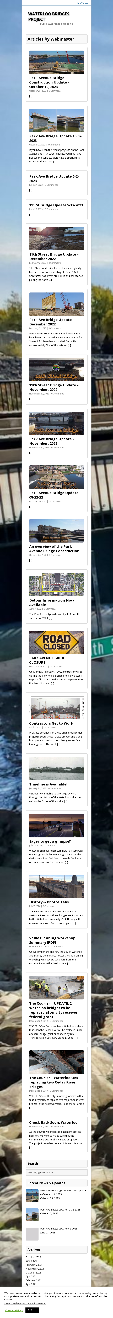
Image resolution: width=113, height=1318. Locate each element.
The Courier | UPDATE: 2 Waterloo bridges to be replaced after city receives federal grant (53, 1010)
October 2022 (33, 1272)
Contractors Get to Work (51, 723)
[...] (30, 96)
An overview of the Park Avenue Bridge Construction (54, 548)
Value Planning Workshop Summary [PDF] (52, 940)
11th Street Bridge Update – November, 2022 (54, 387)
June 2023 (31, 1261)
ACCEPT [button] (32, 1310)
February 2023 (34, 1264)
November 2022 (35, 1268)
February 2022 (34, 1280)
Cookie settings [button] (14, 1310)
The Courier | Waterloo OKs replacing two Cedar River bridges (53, 1082)
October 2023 (33, 1257)
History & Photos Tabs (49, 902)
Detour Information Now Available (51, 602)
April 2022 (31, 1276)
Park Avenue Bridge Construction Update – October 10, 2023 (49, 82)
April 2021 (31, 1284)
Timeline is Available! (48, 784)
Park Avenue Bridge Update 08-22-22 (53, 495)
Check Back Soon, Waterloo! (53, 1122)
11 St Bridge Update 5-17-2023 (56, 205)
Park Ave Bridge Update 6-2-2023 (54, 178)
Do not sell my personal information (25, 1303)
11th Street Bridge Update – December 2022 (54, 256)
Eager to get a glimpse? (50, 841)
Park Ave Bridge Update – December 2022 (51, 321)
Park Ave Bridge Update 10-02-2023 (56, 138)
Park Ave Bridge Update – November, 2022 (51, 441)
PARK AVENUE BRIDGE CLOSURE (48, 660)
